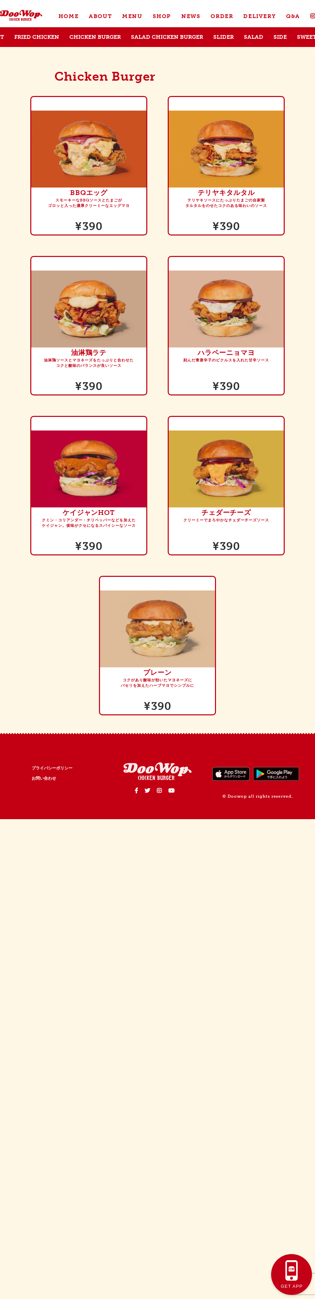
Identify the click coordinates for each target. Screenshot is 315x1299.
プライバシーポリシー (52, 768)
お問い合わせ (44, 778)
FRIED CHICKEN (36, 37)
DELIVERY (259, 16)
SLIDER (223, 37)
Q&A (293, 16)
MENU (132, 16)
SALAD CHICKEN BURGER (167, 37)
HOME (69, 16)
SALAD (253, 37)
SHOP (162, 16)
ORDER (222, 16)
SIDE (280, 37)
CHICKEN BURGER (95, 37)
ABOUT (100, 16)
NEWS (190, 16)
